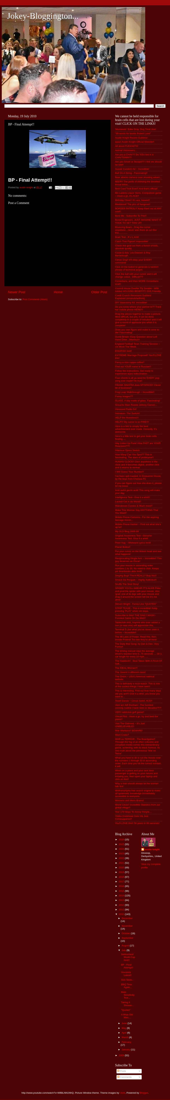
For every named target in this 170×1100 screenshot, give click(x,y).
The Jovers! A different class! (130, 672)
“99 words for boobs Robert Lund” (133, 133)
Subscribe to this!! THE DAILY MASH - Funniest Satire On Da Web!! (135, 616)
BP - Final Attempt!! (127, 966)
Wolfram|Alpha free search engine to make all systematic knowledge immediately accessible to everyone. (137, 793)
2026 (122, 839)
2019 (122, 872)
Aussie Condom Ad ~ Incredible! (132, 169)
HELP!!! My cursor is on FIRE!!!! (132, 422)
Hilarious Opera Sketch (127, 450)
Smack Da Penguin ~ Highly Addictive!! (136, 579)
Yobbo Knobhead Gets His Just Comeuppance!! (131, 817)
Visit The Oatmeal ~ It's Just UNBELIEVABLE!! (130, 725)
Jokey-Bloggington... (43, 16)
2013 (122, 900)
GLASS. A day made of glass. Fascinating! (137, 400)
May (124, 1028)
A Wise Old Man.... (127, 1016)
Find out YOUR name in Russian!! (133, 366)
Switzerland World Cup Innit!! (128, 957)
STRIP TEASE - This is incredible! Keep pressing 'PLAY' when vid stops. (136, 609)
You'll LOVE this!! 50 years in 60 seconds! (137, 823)
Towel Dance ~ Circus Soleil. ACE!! (133, 700)
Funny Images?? (124, 396)
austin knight (152, 849)
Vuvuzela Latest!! (126, 973)
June (125, 1023)
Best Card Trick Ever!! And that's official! (136, 188)
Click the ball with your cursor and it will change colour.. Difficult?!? (136, 275)
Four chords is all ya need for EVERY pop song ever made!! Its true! (137, 379)
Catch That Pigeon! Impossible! (131, 241)
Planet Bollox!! (122, 547)
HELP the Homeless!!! (127, 417)
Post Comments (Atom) (35, 299)
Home (58, 292)
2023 (122, 853)
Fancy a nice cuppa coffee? (129, 362)
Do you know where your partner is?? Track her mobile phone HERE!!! (138, 308)
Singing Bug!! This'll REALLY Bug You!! (136, 575)
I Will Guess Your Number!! (129, 471)
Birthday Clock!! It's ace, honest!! (132, 200)
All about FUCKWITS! (126, 146)
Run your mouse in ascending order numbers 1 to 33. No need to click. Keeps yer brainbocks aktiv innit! (137, 568)
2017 (122, 881)
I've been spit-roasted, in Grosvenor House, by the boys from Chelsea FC (138, 477)
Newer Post (16, 292)
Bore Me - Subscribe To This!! (130, 215)
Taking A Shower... (127, 1004)
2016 (122, 886)
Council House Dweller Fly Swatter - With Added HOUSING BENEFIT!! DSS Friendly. (138, 290)
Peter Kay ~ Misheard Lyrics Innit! (133, 542)
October (126, 933)
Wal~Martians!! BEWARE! (129, 730)
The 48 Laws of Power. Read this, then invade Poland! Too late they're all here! (136, 638)
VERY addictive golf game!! (129, 712)
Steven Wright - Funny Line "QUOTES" (136, 604)
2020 (122, 867)
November (127, 926)
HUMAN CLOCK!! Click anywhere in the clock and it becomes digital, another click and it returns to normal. (137, 464)
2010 (122, 914)
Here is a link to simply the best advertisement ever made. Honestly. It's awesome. (136, 429)
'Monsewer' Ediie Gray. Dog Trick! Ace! (135, 129)
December (127, 918)
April (124, 1032)
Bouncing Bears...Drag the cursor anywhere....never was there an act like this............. (136, 230)
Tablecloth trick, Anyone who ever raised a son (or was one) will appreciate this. (137, 624)
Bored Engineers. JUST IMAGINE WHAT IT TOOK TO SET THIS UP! (138, 221)
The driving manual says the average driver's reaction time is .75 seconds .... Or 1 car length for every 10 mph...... (138, 654)
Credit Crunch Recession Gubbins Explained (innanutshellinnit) (133, 297)
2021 (122, 863)
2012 (122, 905)
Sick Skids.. (127, 979)
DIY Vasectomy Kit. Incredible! (131, 302)
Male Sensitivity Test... (128, 995)
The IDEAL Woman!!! (126, 668)
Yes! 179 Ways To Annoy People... (133, 811)
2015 (122, 891)
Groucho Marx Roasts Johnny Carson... (136, 405)
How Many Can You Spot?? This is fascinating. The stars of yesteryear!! (134, 456)
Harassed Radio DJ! (126, 409)
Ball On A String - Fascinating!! (131, 173)
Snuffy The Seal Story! (127, 584)
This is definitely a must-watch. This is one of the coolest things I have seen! (137, 685)
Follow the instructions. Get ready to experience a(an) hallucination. (134, 372)
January (126, 1049)
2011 (122, 909)
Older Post (99, 292)
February (126, 1042)
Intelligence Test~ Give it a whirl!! (132, 497)
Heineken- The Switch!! (127, 413)
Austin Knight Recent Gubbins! (131, 137)
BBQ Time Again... (126, 986)
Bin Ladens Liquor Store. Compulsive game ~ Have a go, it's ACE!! (138, 194)
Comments (124, 1077)
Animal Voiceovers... (126, 150)
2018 (122, 877)
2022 (122, 858)
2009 (122, 1055)
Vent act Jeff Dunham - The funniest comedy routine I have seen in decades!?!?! (138, 706)
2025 (122, 844)
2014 (122, 895)
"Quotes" (126, 1010)
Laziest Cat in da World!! (128, 501)
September (127, 938)
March (125, 1037)
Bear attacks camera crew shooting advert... (138, 177)
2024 (122, 849)
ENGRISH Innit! (123, 351)
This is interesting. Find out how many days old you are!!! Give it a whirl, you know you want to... (138, 693)
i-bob (122, 1092)
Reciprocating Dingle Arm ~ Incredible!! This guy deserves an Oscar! (138, 560)
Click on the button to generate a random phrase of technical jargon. (136, 268)
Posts (121, 1071)
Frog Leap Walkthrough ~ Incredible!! (134, 392)
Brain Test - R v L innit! (127, 237)
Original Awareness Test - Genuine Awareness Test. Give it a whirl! (133, 537)
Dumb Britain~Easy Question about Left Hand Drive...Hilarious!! (136, 338)
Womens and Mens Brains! (129, 800)
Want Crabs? (122, 735)
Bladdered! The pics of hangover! (132, 204)
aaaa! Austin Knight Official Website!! (134, 141)
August (126, 945)
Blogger (144, 1092)
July (124, 950)
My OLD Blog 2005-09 (127, 531)
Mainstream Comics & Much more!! (133, 505)
